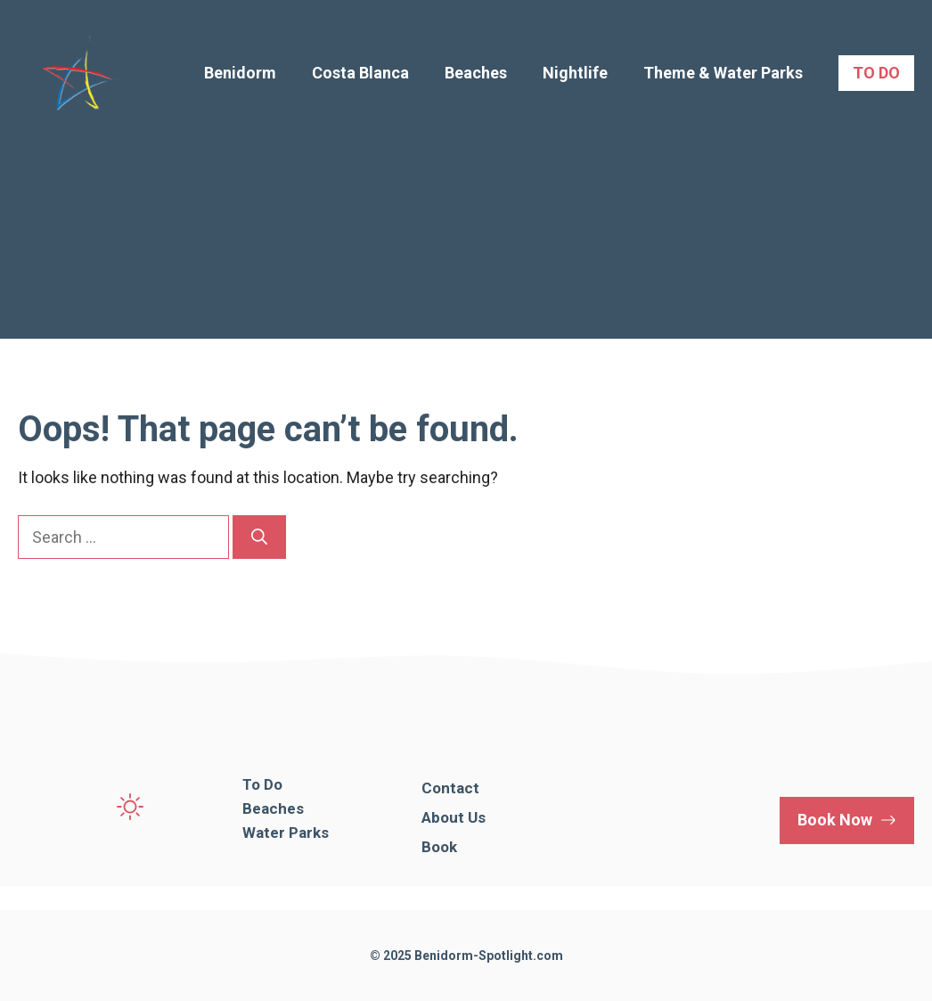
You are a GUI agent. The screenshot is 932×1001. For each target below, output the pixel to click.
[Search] (259, 537)
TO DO (876, 72)
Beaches (476, 72)
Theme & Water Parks (723, 72)
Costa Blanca (360, 72)
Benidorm (240, 72)
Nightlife (575, 72)
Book (439, 847)
